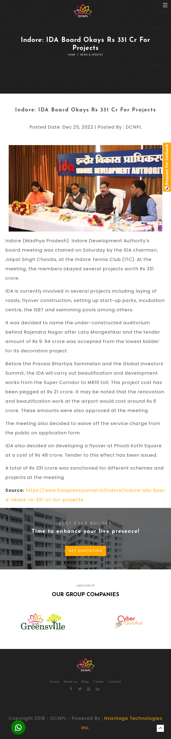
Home (71, 54)
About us (70, 682)
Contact (114, 682)
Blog (85, 682)
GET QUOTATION (85, 550)
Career (98, 682)
